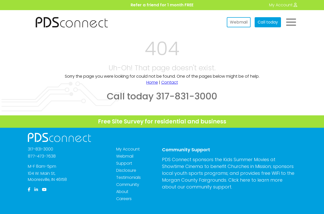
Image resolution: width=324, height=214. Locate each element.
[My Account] (283, 5)
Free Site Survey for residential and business (162, 121)
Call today (268, 22)
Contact (169, 82)
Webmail (239, 22)
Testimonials (128, 177)
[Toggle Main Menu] (291, 22)
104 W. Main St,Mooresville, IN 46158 (47, 176)
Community (127, 184)
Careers (124, 199)
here (245, 180)
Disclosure (126, 170)
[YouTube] (44, 190)
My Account (128, 149)
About (122, 192)
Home (152, 82)
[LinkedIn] (36, 190)
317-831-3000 (40, 149)
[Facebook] (29, 190)
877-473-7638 (42, 156)
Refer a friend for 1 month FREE (162, 5)
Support (124, 163)
